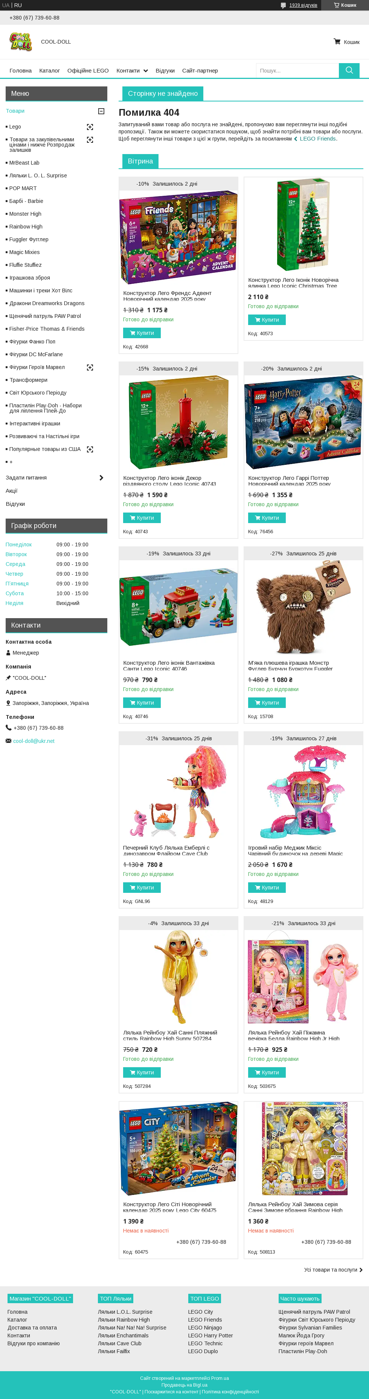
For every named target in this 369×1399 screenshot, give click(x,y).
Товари (15, 110)
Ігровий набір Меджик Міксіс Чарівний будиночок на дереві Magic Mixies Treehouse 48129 (295, 854)
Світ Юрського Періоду (38, 393)
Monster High (25, 214)
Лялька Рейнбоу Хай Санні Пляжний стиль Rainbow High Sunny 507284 (170, 1036)
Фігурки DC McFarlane (36, 354)
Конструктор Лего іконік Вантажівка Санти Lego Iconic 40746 (169, 666)
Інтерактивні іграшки (34, 423)
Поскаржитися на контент (171, 1391)
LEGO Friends (318, 138)
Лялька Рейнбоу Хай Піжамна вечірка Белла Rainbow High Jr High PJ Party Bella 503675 (294, 1039)
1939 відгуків (303, 5)
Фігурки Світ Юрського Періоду (317, 1320)
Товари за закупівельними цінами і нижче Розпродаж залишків (42, 144)
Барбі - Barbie (26, 201)
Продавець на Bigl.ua (184, 1385)
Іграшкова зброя (29, 278)
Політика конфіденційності (230, 1391)
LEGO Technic (205, 1343)
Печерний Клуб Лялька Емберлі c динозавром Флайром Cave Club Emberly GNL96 (166, 854)
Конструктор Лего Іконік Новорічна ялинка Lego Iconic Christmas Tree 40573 (293, 286)
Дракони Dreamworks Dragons (47, 303)
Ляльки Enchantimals (123, 1335)
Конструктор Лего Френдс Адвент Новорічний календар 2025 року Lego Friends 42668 (167, 299)
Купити (145, 333)
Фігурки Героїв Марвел (37, 367)
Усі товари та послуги (330, 1270)
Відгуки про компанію (34, 1343)
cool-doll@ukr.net (34, 741)
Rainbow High (26, 227)
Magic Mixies (24, 252)
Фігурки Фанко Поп (32, 342)
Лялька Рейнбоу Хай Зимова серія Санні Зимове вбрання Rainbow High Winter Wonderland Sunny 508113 (295, 1210)
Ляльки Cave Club (120, 1343)
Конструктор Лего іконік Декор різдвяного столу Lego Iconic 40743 (169, 481)
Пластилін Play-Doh (303, 1351)
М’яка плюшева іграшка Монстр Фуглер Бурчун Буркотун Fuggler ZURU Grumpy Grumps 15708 (290, 669)
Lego (15, 127)
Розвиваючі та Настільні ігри (44, 436)
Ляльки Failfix (114, 1351)
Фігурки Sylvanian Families (310, 1328)
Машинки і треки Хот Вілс (40, 290)
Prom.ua (220, 1378)
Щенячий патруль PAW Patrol (45, 316)
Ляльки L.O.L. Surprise (125, 1312)
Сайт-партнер (200, 70)
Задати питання (26, 477)
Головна (20, 70)
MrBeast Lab (24, 163)
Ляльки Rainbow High (124, 1320)
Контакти (128, 70)
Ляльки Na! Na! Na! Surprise (132, 1328)
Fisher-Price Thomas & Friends (47, 329)
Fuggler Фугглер (29, 239)
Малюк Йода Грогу (302, 1335)
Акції (12, 490)
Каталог (49, 70)
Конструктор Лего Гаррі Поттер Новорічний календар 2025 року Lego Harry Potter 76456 (289, 484)
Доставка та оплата (32, 1328)
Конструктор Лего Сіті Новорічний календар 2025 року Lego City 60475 (170, 1207)
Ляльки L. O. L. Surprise (38, 175)
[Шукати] (349, 70)
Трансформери (28, 380)
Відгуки (165, 70)
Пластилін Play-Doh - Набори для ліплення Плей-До (45, 408)
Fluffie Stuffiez (25, 265)
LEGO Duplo (203, 1351)
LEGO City (200, 1312)
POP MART (23, 188)
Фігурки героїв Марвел (306, 1343)
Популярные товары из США (45, 449)
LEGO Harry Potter (210, 1335)
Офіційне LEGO (88, 70)
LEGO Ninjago (205, 1328)
